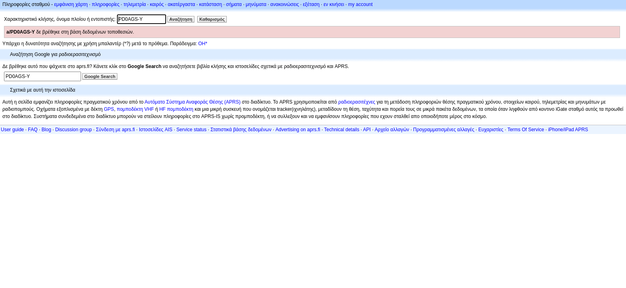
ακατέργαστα (181, 4)
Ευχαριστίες (490, 129)
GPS (109, 109)
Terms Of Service (525, 129)
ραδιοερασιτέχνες (356, 102)
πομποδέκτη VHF (135, 109)
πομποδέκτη (180, 109)
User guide (12, 129)
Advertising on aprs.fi (297, 129)
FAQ (33, 129)
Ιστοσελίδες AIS (155, 129)
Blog (46, 129)
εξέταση (311, 4)
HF (162, 109)
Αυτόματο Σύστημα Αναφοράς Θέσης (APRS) (192, 102)
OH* (202, 43)
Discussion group (73, 129)
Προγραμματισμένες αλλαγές (443, 129)
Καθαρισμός (212, 19)
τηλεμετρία (134, 4)
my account (360, 4)
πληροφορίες (106, 4)
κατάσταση (210, 4)
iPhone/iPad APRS (568, 129)
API (366, 129)
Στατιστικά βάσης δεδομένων (240, 129)
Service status (191, 129)
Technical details (341, 129)
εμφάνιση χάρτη (71, 4)
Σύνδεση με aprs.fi (115, 129)
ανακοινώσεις (284, 4)
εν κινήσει (333, 4)
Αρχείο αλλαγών (392, 129)
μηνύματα (256, 4)
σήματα (234, 4)
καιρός (157, 4)
